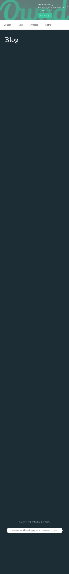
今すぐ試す (44, 16)
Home (48, 25)
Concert (7, 25)
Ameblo (34, 25)
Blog (21, 25)
